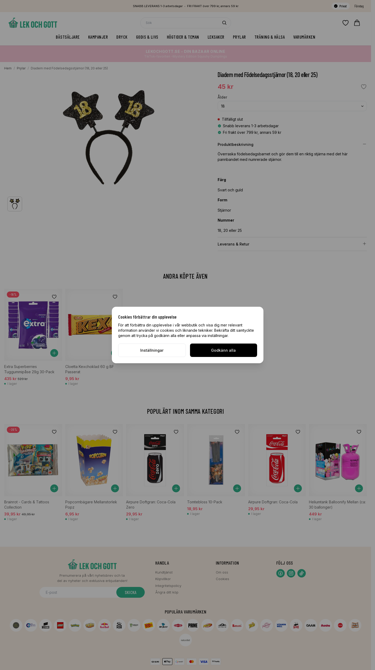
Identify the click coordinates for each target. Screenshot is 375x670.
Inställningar (151, 350)
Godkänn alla (223, 350)
